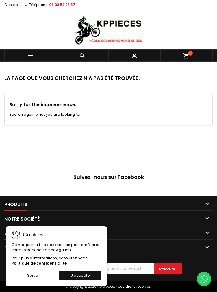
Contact (11, 4)
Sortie (32, 275)
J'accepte (80, 275)
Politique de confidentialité (39, 263)
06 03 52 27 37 (62, 4)
